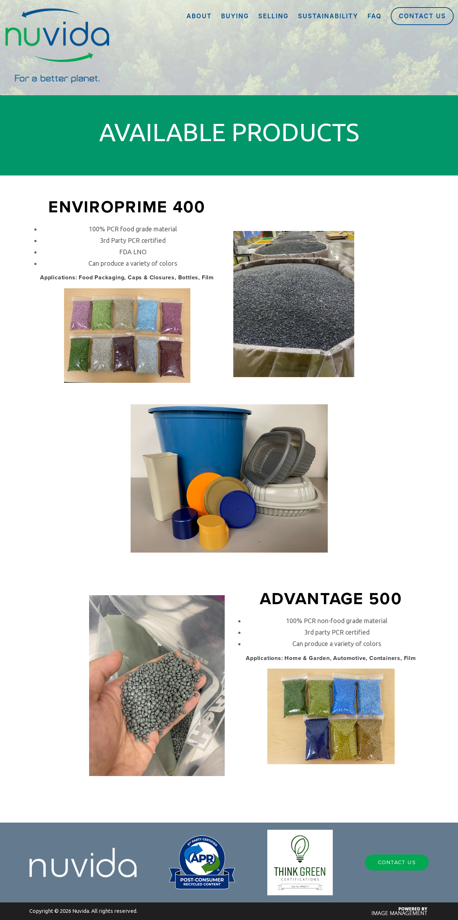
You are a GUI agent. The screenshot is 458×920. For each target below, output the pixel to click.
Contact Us (422, 16)
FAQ (374, 16)
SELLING (273, 16)
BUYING (235, 16)
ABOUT (198, 16)
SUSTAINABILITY (328, 16)
